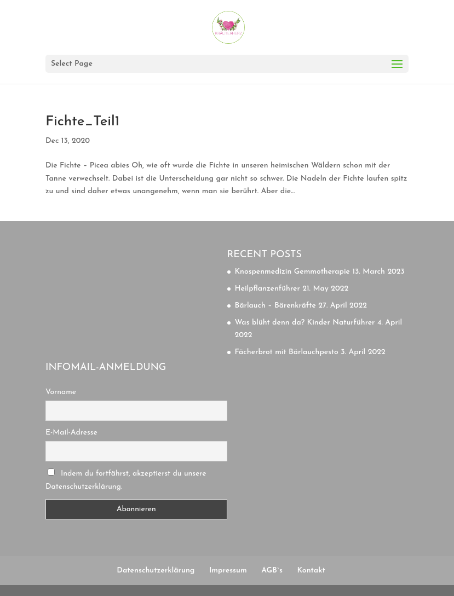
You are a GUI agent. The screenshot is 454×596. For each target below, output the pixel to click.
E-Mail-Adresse (71, 433)
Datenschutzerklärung (155, 570)
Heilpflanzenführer (267, 289)
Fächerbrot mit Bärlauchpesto (286, 352)
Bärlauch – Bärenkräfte (275, 306)
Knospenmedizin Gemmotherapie (292, 272)
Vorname (60, 392)
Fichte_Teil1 (82, 121)
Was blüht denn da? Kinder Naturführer (305, 323)
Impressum (228, 570)
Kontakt (311, 570)
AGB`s (272, 570)
